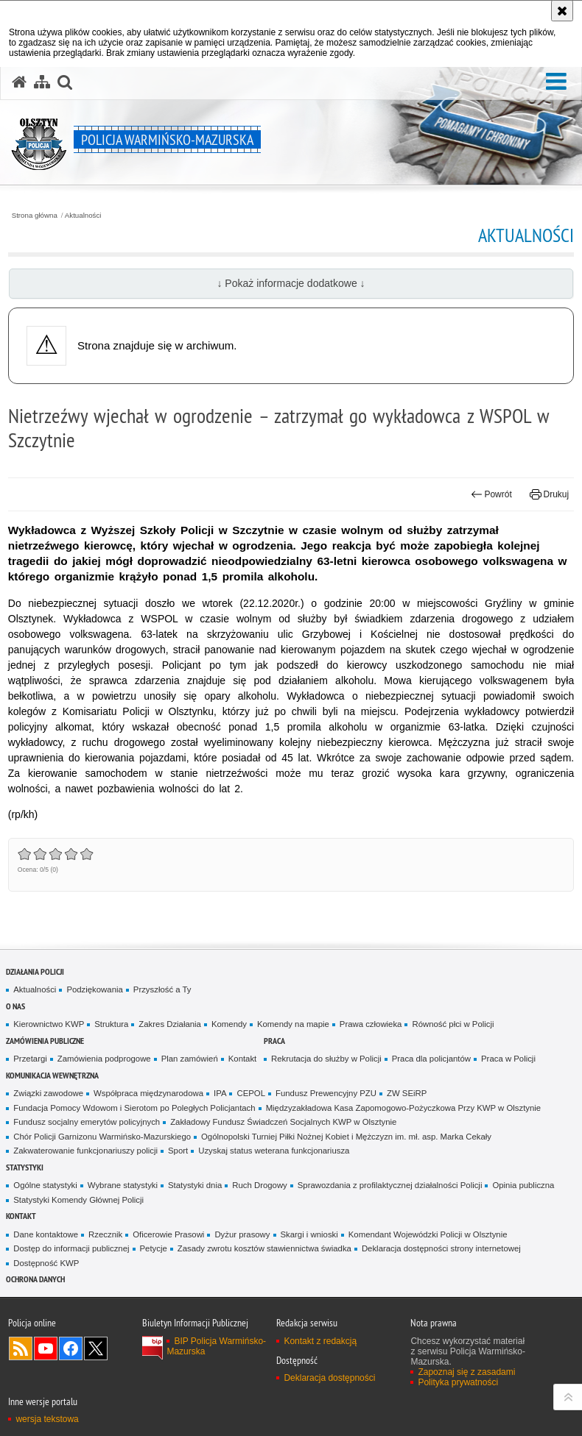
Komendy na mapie (293, 1024)
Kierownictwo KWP (48, 1024)
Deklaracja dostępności (329, 1378)
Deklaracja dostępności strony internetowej (441, 1248)
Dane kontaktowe (45, 1234)
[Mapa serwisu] (42, 82)
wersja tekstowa (46, 1419)
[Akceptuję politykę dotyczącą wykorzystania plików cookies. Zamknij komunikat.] (562, 10)
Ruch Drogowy (259, 1185)
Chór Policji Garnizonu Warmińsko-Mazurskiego (102, 1136)
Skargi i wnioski (309, 1234)
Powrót (491, 494)
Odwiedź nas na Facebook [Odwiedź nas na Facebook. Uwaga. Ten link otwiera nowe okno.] (71, 1348)
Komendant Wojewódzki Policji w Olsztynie (428, 1234)
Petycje (153, 1248)
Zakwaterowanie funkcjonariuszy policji (85, 1150)
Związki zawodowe (48, 1093)
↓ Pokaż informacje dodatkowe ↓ (291, 283)
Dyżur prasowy (242, 1234)
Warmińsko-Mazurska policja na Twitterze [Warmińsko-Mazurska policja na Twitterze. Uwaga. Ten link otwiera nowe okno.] (96, 1348)
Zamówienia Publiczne (45, 1040)
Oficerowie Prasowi (168, 1234)
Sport (178, 1150)
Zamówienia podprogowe (104, 1058)
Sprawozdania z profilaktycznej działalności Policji (390, 1185)
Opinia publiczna (523, 1185)
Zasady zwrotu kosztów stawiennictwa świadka (264, 1248)
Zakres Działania (170, 1024)
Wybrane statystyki (123, 1185)
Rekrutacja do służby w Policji (326, 1058)
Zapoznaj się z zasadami (466, 1372)
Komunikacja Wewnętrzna (52, 1075)
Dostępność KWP (46, 1263)
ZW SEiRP (407, 1093)
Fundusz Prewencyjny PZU (326, 1093)
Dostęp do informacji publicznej (71, 1248)
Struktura (111, 1024)
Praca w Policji (508, 1058)
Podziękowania (94, 989)
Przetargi (29, 1058)
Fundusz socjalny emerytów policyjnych (86, 1121)
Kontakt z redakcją (320, 1341)
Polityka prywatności (458, 1382)
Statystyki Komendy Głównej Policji (78, 1199)
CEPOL (250, 1093)
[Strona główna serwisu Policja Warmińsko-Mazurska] (19, 82)
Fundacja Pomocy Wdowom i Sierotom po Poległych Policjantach (134, 1107)
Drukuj (549, 494)
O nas (15, 1006)
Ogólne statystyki (45, 1185)
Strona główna (34, 215)
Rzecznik (105, 1234)
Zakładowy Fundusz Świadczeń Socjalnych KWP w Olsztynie (283, 1121)
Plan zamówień (189, 1058)
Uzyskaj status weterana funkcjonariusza (273, 1150)
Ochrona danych (35, 1278)
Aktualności (83, 215)
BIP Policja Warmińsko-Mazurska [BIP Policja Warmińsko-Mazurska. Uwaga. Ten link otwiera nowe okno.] (216, 1346)
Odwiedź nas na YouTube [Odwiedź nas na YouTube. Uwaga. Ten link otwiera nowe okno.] (45, 1348)
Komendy (229, 1024)
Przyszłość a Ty (162, 989)
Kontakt (242, 1058)
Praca (274, 1040)
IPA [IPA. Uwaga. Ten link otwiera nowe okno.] (220, 1093)
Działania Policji (35, 971)
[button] (556, 81)
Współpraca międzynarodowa (148, 1093)
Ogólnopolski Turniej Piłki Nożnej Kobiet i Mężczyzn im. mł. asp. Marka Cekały (346, 1136)
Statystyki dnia (195, 1185)
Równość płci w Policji (453, 1024)
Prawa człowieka (371, 1024)
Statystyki (24, 1167)
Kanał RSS (20, 1348)
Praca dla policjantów (431, 1058)
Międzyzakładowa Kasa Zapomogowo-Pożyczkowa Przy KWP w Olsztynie (403, 1107)
